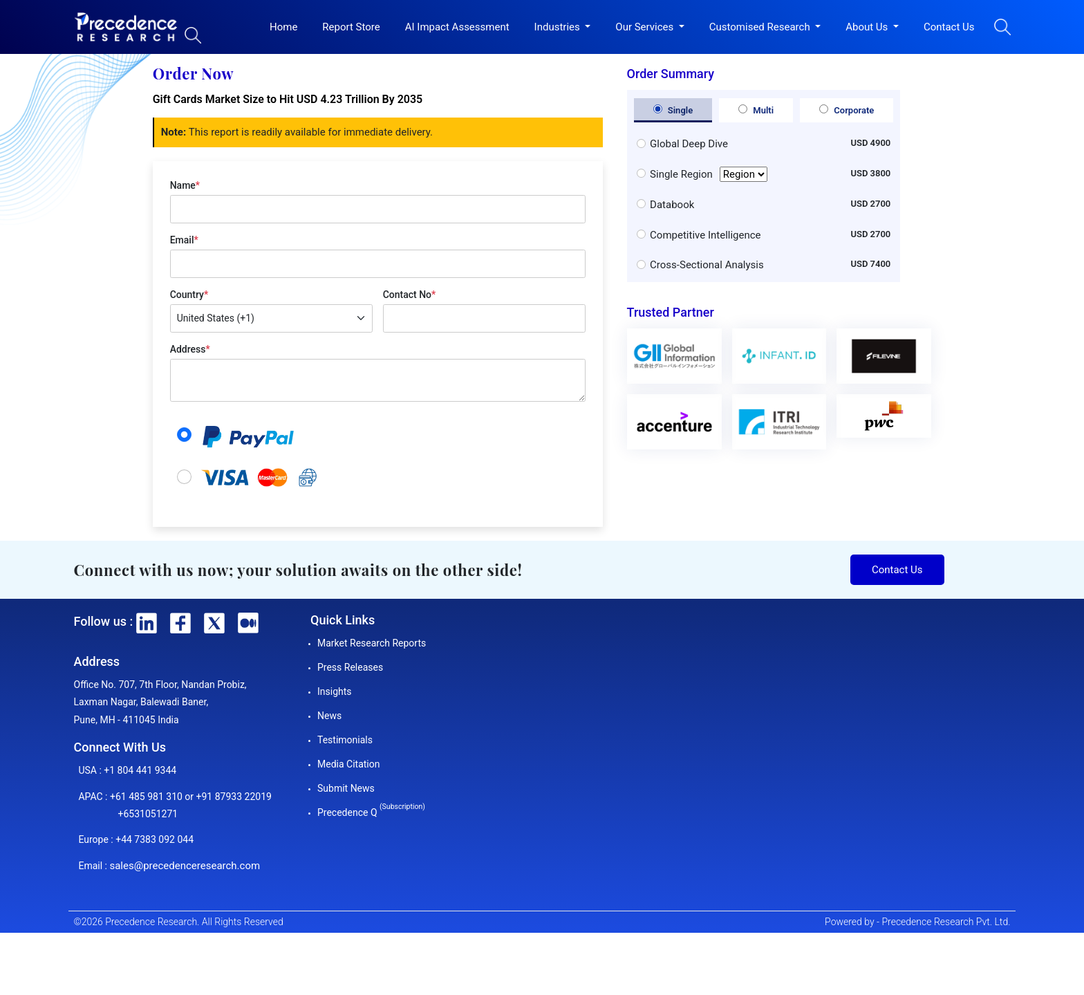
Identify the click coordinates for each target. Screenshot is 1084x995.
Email (184, 239)
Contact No (409, 294)
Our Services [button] (645, 27)
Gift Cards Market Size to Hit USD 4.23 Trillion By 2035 (288, 99)
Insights (334, 691)
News (329, 715)
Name (185, 185)
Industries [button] (558, 27)
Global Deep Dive (689, 144)
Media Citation (348, 764)
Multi (756, 109)
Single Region (708, 175)
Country (189, 294)
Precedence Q (371, 812)
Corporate (846, 109)
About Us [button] (867, 27)
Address (190, 349)
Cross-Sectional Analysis (707, 265)
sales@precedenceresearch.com (184, 865)
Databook (672, 204)
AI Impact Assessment (457, 27)
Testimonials (345, 739)
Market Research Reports (371, 643)
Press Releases (350, 667)
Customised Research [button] (761, 27)
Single (673, 109)
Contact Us (949, 27)
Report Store (351, 27)
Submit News (346, 788)
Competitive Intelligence (705, 235)
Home (283, 27)
